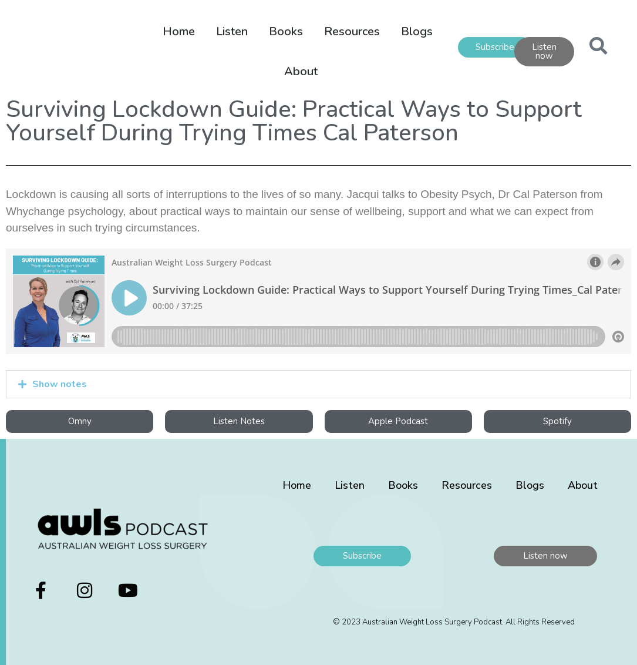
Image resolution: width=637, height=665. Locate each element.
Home (179, 31)
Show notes (59, 384)
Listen (232, 31)
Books (286, 31)
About (301, 71)
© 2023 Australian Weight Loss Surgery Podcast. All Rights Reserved (454, 622)
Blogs (417, 31)
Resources (352, 31)
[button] (318, 384)
